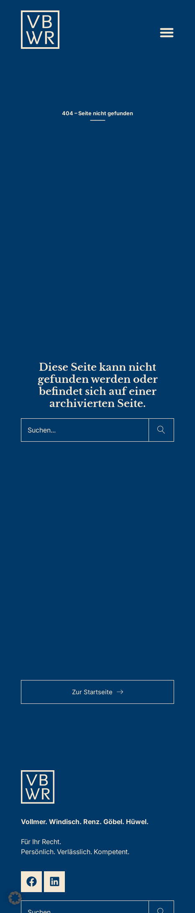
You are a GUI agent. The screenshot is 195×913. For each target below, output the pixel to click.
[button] (15, 898)
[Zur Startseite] (40, 32)
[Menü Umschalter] (166, 32)
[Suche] (85, 430)
